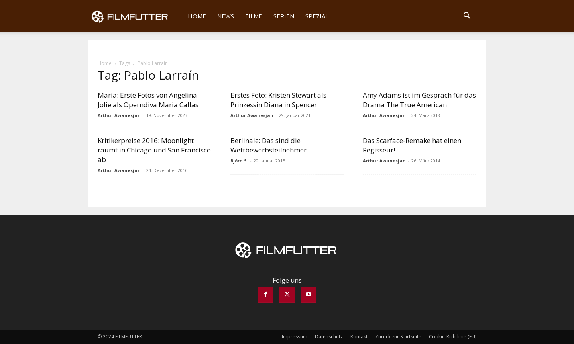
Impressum (294, 336)
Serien (283, 16)
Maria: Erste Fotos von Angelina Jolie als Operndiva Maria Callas (148, 99)
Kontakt (359, 336)
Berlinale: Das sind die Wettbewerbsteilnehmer (268, 145)
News (225, 16)
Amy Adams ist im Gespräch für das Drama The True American (419, 99)
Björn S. (239, 161)
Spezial (316, 16)
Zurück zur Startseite (398, 336)
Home (197, 16)
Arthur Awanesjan (119, 115)
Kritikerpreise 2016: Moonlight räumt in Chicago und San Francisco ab (154, 150)
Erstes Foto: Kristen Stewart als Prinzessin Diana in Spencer (278, 99)
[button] (466, 16)
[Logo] (135, 16)
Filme (253, 16)
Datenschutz (329, 336)
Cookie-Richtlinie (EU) (452, 336)
